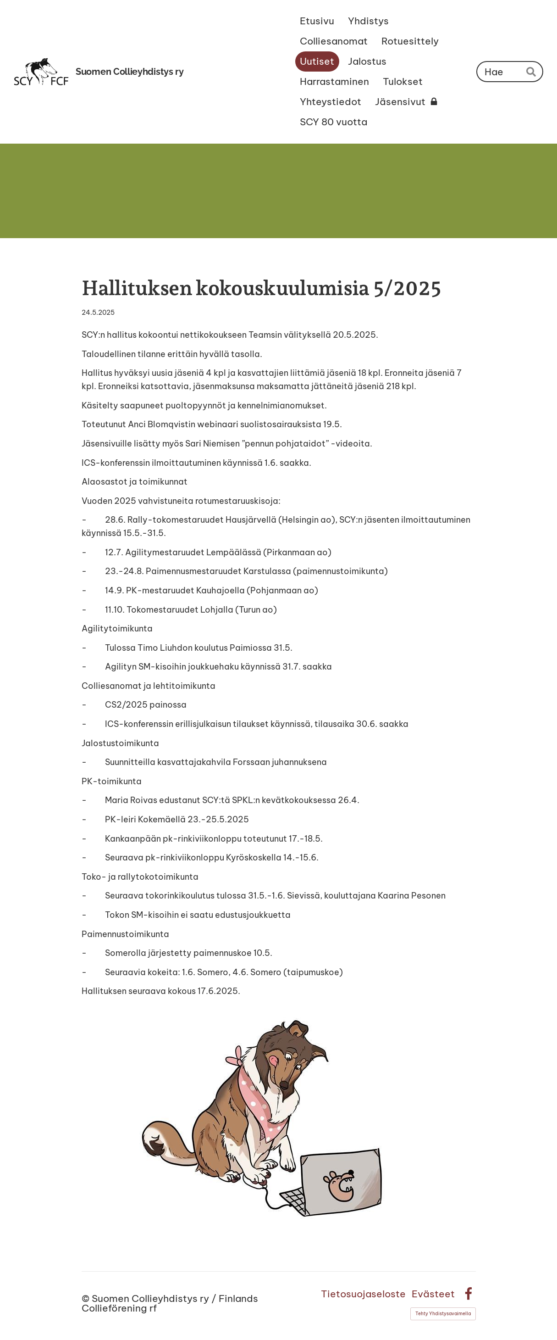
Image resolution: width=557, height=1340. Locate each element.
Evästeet (433, 1294)
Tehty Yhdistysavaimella (443, 1314)
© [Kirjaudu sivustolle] (87, 1298)
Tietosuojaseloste (363, 1294)
